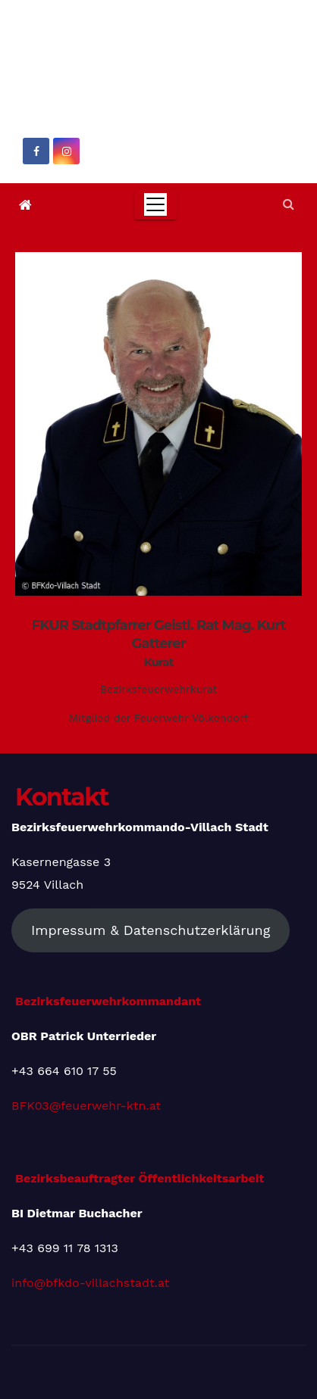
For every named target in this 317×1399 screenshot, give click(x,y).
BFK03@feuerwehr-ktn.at (86, 1105)
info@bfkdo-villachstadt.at (90, 1282)
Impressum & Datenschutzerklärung (150, 929)
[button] (288, 204)
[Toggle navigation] (155, 204)
